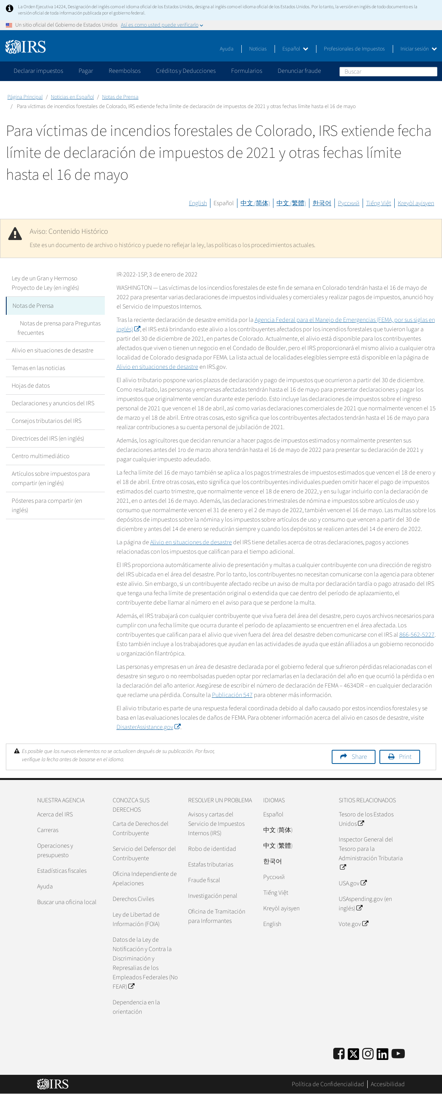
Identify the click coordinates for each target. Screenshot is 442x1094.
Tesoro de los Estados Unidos (366, 819)
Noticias (258, 49)
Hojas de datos (31, 385)
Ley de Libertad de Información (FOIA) (136, 919)
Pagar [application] (86, 71)
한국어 (322, 203)
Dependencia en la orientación (136, 1007)
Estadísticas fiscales (61, 871)
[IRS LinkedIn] (382, 1056)
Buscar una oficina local (67, 902)
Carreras (47, 830)
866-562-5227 (417, 634)
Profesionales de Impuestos (354, 49)
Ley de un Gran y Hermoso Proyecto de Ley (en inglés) (45, 283)
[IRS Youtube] (398, 1054)
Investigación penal (212, 896)
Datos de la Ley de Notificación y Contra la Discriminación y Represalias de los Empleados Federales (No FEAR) (145, 963)
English (198, 203)
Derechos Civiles (133, 899)
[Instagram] (368, 1054)
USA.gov (353, 883)
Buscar (431, 71)
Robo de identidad (212, 849)
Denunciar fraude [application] (299, 71)
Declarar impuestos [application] (38, 71)
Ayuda (227, 49)
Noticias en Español (72, 97)
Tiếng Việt (378, 203)
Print (405, 757)
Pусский (274, 877)
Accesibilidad (388, 1084)
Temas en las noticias (38, 367)
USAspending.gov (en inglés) (365, 904)
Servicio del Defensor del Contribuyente (144, 854)
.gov (148, 727)
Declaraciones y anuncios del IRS (53, 402)
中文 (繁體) (291, 203)
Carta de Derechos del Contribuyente (141, 829)
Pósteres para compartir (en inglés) (47, 505)
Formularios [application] (246, 71)
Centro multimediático (41, 455)
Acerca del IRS (55, 814)
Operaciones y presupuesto (55, 850)
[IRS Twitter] (353, 1056)
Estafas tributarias (210, 864)
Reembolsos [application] (124, 71)
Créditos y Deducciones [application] (186, 71)
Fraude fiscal (204, 880)
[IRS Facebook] (339, 1054)
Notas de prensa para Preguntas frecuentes (58, 327)
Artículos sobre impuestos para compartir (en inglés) (51, 478)
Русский (348, 203)
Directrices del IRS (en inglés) (48, 437)
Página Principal (25, 97)
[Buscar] (388, 71)
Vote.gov (353, 924)
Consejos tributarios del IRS (46, 420)
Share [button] (359, 757)
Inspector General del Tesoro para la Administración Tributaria (371, 853)
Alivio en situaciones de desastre (52, 349)
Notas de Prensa (120, 97)
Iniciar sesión (419, 49)
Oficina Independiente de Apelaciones (145, 879)
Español (295, 49)
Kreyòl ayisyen (416, 203)
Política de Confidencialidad (328, 1084)
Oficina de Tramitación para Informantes (216, 916)
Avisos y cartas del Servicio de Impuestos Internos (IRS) (216, 824)
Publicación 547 (232, 695)
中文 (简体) (255, 203)
